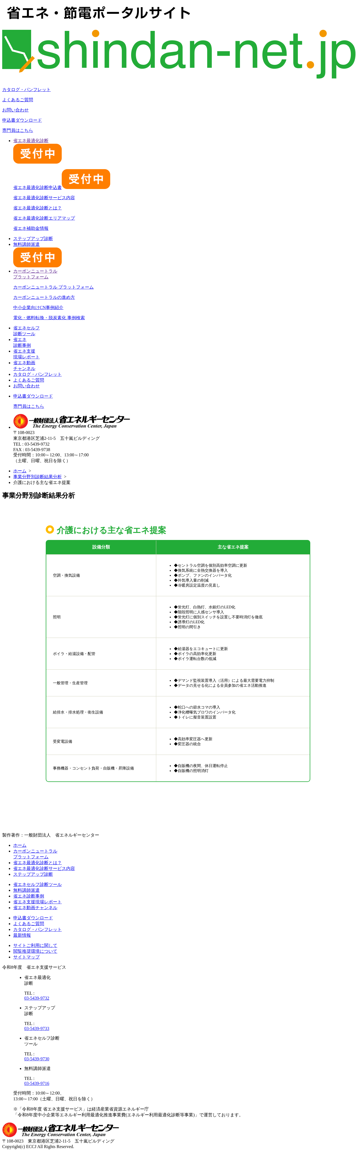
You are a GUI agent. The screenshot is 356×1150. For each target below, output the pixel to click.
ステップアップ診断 (33, 238)
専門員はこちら (17, 130)
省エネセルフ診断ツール (37, 884)
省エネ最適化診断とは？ (37, 208)
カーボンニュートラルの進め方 (44, 297)
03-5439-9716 (36, 1083)
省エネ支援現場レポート (37, 901)
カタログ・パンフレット (26, 89)
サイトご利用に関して (35, 945)
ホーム (19, 470)
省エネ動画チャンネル (35, 907)
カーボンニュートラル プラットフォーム (53, 287)
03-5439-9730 (36, 1058)
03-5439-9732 (36, 998)
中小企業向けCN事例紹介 (38, 307)
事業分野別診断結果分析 (37, 476)
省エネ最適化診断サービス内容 (44, 197)
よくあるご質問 (17, 99)
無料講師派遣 (26, 890)
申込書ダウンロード (22, 120)
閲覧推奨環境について (35, 951)
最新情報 (22, 935)
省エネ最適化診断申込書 (61, 187)
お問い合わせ (15, 110)
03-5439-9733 (36, 1028)
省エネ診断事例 (28, 896)
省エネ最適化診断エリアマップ (44, 218)
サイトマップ (26, 957)
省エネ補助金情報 (30, 228)
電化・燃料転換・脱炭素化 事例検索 (49, 317)
